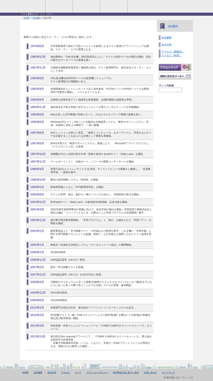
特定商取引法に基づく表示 (126, 372)
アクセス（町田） (171, 55)
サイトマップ (168, 372)
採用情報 (114, 6)
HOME (187, 6)
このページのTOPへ (175, 357)
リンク (78, 372)
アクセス (141, 6)
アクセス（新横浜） (172, 51)
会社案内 (59, 6)
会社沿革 (166, 44)
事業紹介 (86, 6)
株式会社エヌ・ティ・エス (31, 6)
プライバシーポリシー (97, 372)
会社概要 (166, 37)
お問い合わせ (167, 6)
